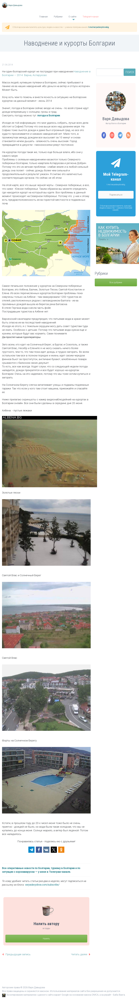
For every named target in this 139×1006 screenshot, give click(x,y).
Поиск (129, 72)
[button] (31, 850)
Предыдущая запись (18, 954)
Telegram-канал (91, 16)
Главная (43, 16)
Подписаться (115, 194)
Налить (46, 938)
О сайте (72, 16)
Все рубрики (116, 282)
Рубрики (58, 16)
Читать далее (79, 954)
